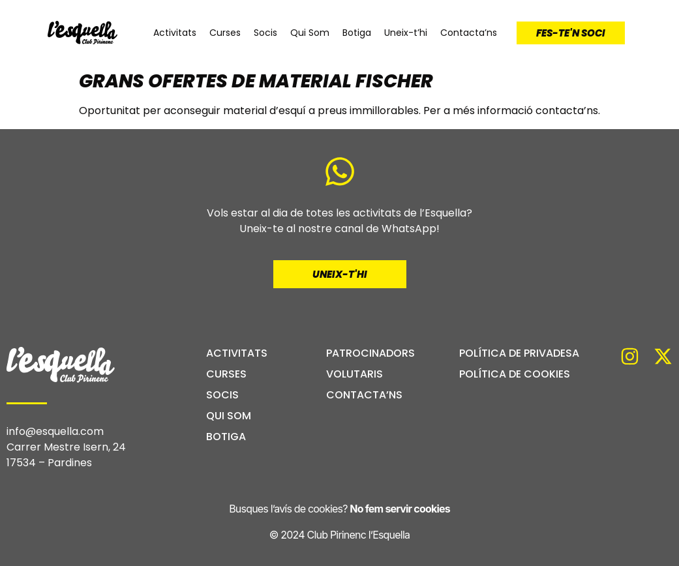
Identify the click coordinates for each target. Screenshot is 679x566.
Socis (265, 32)
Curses (225, 32)
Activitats (174, 32)
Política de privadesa (519, 353)
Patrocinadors (370, 353)
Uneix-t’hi (405, 32)
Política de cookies (514, 374)
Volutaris (354, 374)
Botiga (356, 32)
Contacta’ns (468, 32)
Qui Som (309, 32)
